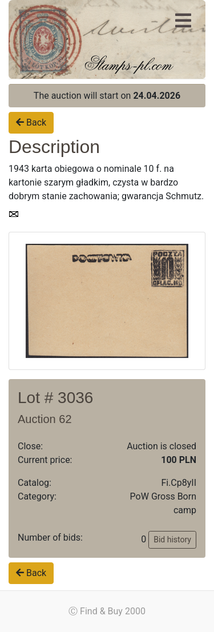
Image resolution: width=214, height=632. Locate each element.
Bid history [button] (172, 539)
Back (31, 122)
